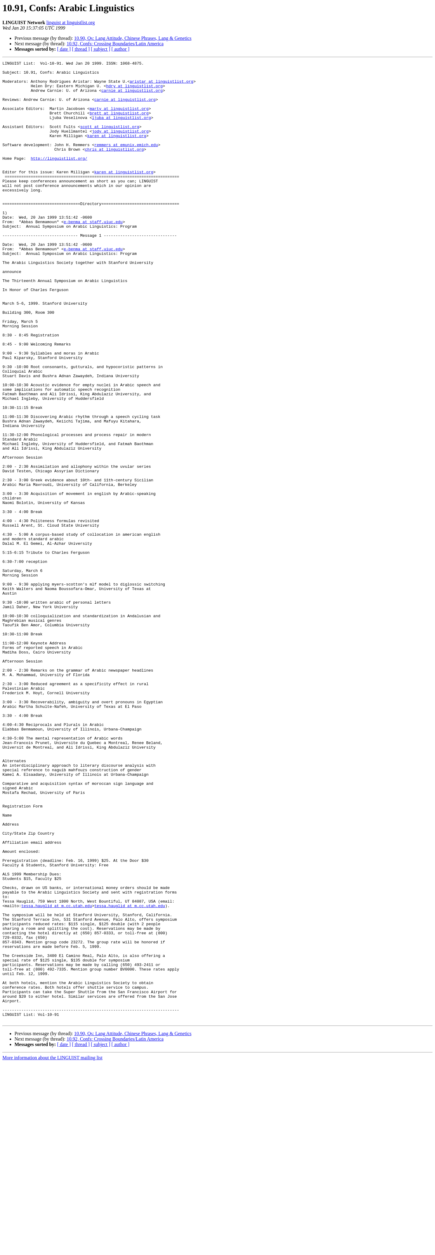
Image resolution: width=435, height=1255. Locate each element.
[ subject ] (100, 49)
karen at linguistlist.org (116, 151)
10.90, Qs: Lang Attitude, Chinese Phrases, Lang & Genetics (132, 38)
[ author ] (120, 49)
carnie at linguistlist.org (132, 96)
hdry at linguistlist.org (134, 91)
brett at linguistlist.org (119, 124)
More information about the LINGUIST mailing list (52, 1249)
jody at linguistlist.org (120, 145)
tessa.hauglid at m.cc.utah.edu (56, 1075)
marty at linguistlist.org (119, 118)
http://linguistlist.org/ (59, 178)
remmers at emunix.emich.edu (126, 162)
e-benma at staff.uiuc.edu (93, 254)
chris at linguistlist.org (114, 167)
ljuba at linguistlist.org (121, 129)
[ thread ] (81, 49)
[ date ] (64, 49)
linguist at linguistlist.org (71, 22)
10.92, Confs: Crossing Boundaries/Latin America (114, 43)
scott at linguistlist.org (109, 140)
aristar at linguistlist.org (161, 85)
